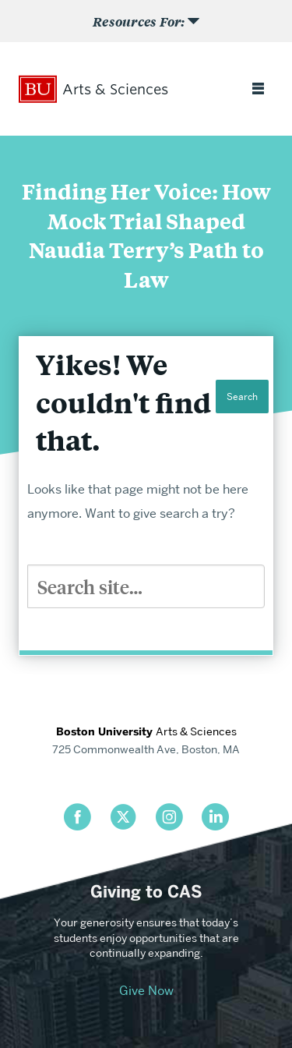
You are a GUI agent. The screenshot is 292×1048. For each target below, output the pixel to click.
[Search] (145, 586)
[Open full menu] (258, 89)
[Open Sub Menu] (146, 21)
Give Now (146, 990)
